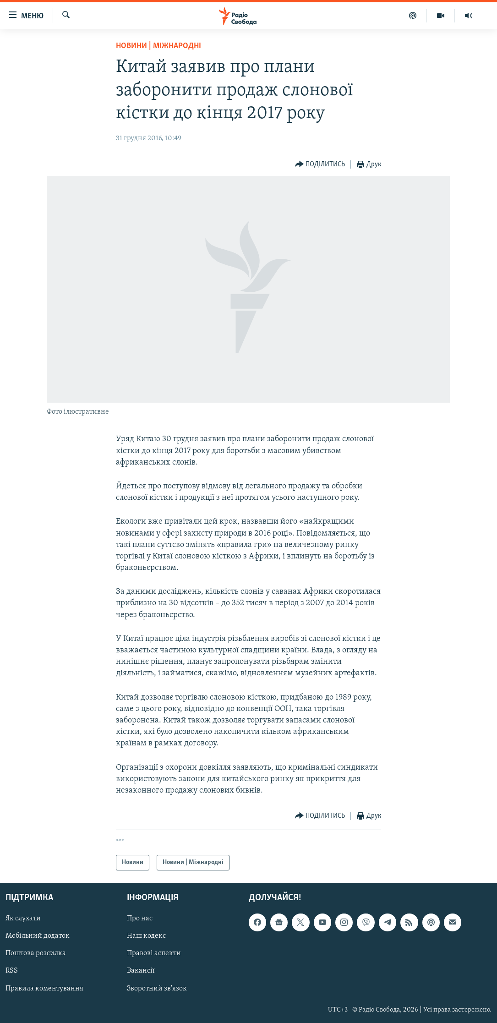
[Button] (320, 165)
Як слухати (23, 919)
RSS (11, 971)
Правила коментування (44, 988)
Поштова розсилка (35, 953)
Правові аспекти (154, 953)
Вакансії (141, 971)
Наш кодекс (146, 936)
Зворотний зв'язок (157, 988)
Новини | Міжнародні (158, 46)
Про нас (140, 919)
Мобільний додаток (37, 936)
